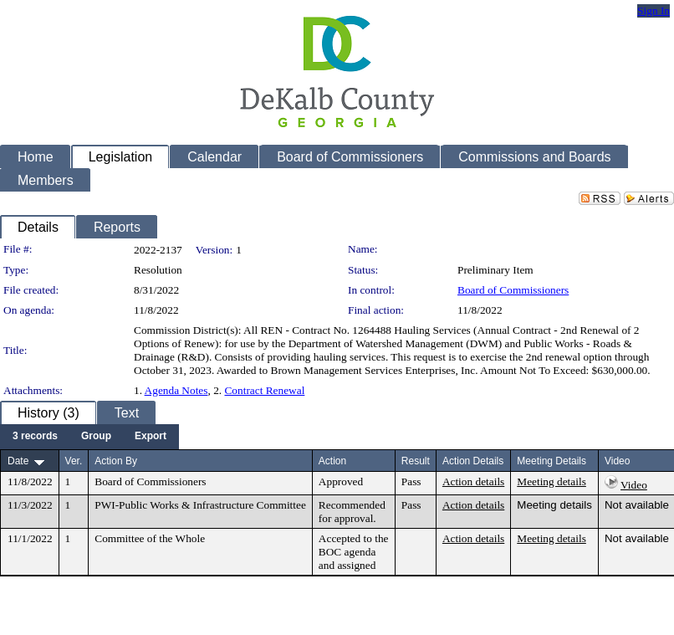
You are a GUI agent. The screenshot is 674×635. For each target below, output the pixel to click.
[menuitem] (35, 436)
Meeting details (551, 481)
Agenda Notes (176, 390)
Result (415, 461)
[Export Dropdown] (150, 437)
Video (633, 485)
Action (332, 461)
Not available (637, 505)
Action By (115, 461)
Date (18, 461)
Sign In (653, 10)
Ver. (74, 461)
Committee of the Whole (149, 538)
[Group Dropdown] (96, 437)
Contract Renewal (264, 390)
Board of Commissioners (513, 290)
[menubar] (89, 436)
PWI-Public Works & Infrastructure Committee (200, 505)
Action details (473, 481)
